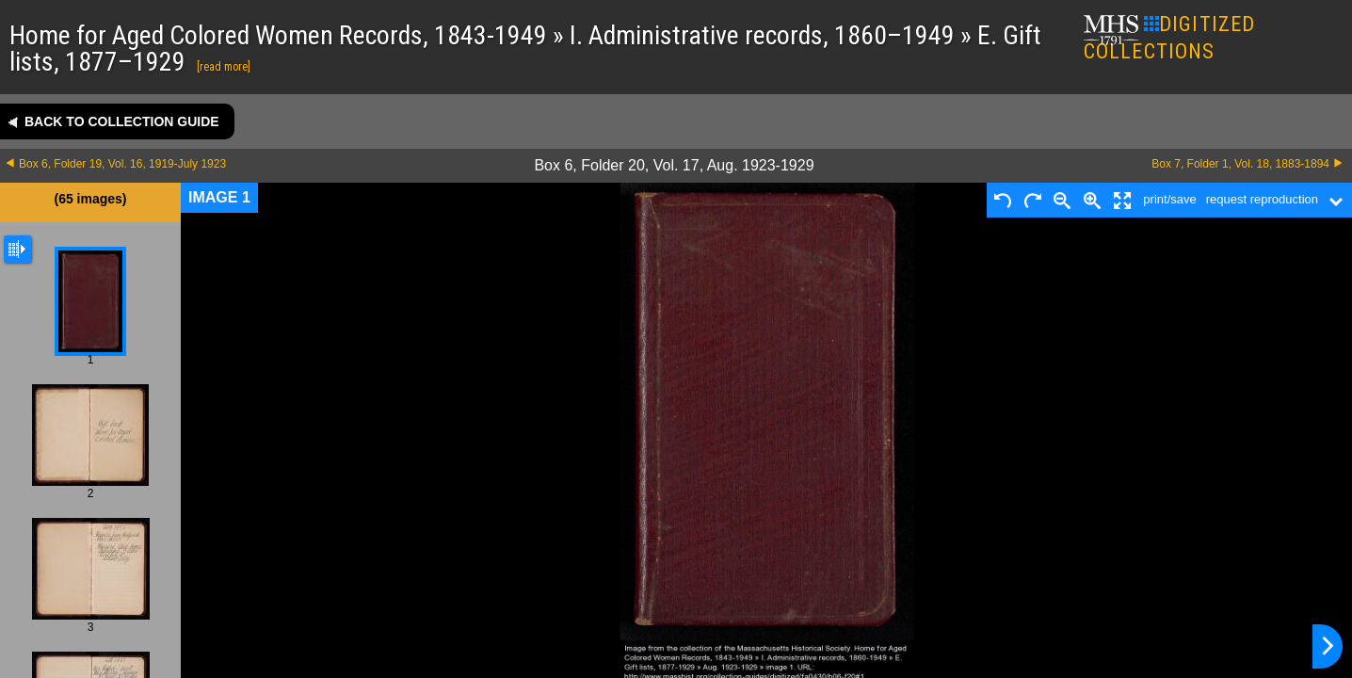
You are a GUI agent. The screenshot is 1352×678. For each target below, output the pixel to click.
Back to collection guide (121, 121)
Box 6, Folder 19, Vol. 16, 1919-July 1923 (122, 164)
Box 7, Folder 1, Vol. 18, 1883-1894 (1240, 164)
